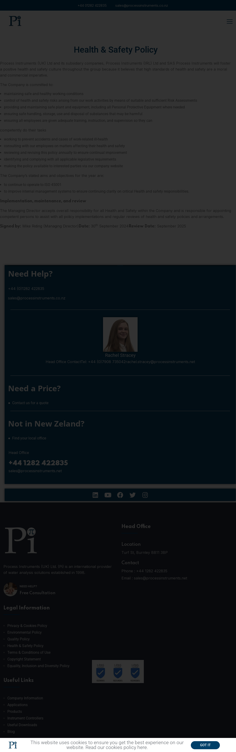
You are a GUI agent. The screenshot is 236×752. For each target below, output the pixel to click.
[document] (118, 376)
